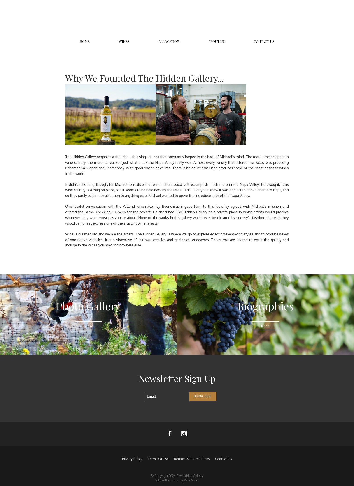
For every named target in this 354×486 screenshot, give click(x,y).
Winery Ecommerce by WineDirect (177, 480)
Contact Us (264, 41)
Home (85, 41)
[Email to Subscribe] (166, 396)
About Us (216, 41)
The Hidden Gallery (177, 18)
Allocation (168, 41)
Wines (124, 41)
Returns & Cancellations (192, 459)
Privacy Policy (132, 459)
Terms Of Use (158, 459)
